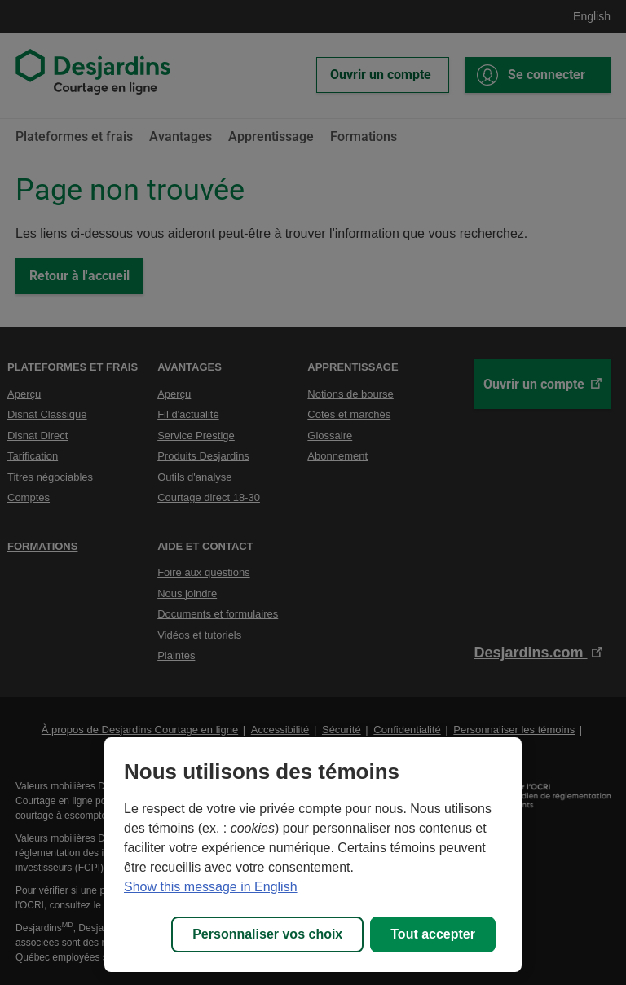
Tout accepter (432, 934)
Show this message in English (211, 887)
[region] (313, 854)
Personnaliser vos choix (267, 934)
